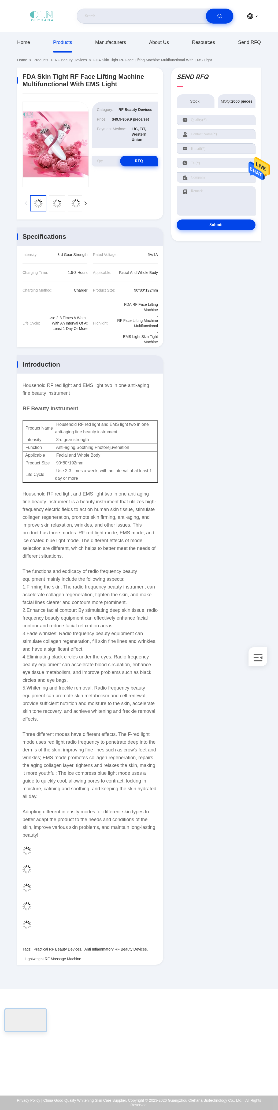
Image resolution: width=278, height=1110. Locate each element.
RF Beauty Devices (71, 60)
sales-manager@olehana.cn (51, 1052)
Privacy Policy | (29, 1100)
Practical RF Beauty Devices (57, 949)
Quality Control (240, 1052)
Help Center (238, 1075)
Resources (203, 42)
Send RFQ (249, 42)
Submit (216, 224)
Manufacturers (110, 42)
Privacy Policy (239, 1064)
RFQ (139, 161)
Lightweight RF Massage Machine (53, 959)
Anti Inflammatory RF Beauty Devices (115, 949)
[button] (85, 203)
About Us (159, 42)
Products (62, 42)
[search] (219, 16)
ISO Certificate (240, 1041)
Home (23, 42)
